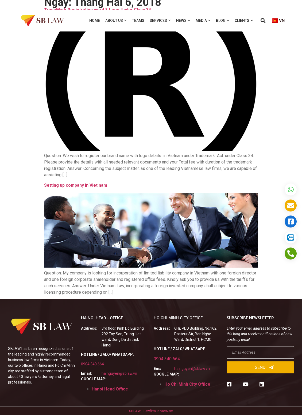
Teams (138, 20)
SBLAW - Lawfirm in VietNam (151, 411)
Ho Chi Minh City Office (187, 384)
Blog (222, 21)
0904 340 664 (92, 364)
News (183, 21)
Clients (244, 21)
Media (203, 21)
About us (116, 21)
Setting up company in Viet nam (75, 185)
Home (94, 20)
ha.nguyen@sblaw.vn (119, 373)
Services (160, 21)
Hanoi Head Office (110, 389)
